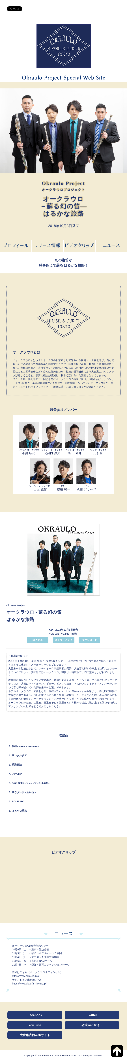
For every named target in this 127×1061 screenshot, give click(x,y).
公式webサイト (92, 1025)
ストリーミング (63, 640)
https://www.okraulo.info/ (26, 976)
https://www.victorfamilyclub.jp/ (29, 983)
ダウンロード (89, 640)
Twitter (92, 1015)
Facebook (35, 1015)
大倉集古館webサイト (35, 1035)
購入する (38, 640)
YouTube (35, 1025)
